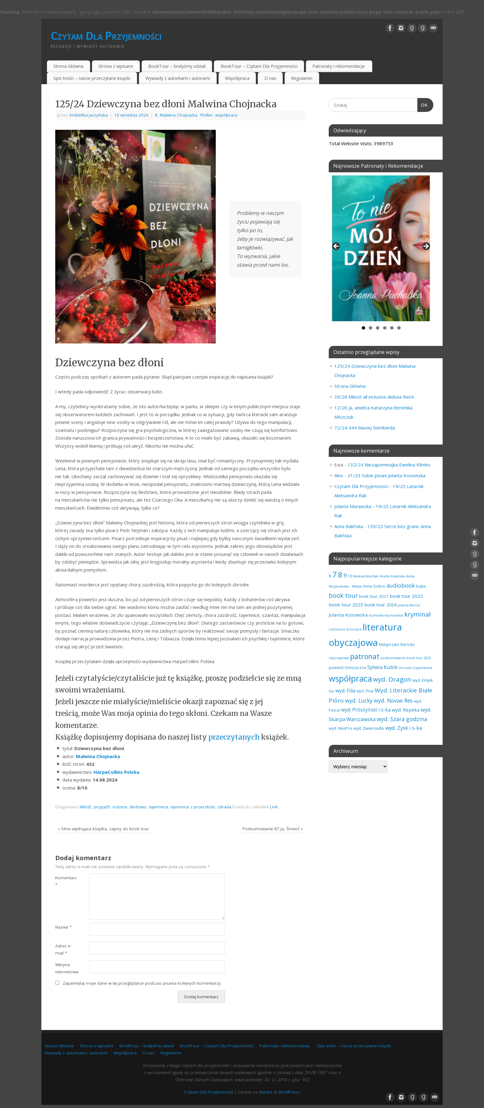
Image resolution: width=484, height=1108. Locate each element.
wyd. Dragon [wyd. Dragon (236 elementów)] (392, 679)
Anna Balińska (348, 526)
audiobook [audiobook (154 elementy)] (400, 585)
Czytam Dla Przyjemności (106, 35)
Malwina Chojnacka (178, 115)
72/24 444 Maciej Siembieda (364, 428)
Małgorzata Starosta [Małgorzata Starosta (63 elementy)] (397, 644)
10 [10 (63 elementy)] (350, 576)
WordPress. (289, 1092)
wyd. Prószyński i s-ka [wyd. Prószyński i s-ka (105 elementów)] (365, 709)
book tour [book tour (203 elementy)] (343, 595)
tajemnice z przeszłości (192, 807)
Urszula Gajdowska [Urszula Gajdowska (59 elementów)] (415, 667)
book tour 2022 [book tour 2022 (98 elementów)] (406, 596)
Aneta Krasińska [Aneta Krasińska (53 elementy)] (392, 576)
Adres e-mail (63, 949)
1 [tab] (363, 328)
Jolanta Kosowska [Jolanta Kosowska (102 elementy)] (348, 615)
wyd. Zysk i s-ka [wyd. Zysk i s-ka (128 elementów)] (403, 727)
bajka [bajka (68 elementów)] (421, 586)
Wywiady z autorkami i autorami (177, 78)
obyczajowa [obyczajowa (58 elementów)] (339, 657)
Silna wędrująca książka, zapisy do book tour (103, 828)
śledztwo (138, 807)
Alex (338, 475)
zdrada (224, 807)
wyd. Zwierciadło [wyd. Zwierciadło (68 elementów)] (368, 728)
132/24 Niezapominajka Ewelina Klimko (389, 465)
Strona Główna (68, 66)
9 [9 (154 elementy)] (345, 575)
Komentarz (63, 881)
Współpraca (237, 78)
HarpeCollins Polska (116, 772)
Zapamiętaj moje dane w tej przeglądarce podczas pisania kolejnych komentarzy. (142, 983)
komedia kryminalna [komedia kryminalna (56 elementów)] (386, 615)
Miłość (85, 807)
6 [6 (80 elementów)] (330, 576)
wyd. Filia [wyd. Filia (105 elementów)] (345, 690)
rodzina (119, 807)
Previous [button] (336, 246)
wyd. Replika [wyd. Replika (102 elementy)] (405, 710)
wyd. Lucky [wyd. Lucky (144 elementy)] (359, 700)
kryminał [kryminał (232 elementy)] (417, 614)
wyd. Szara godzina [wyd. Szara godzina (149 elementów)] (402, 719)
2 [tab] (370, 328)
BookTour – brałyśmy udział (177, 66)
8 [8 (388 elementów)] (340, 574)
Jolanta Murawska (352, 506)
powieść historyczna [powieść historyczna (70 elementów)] (347, 667)
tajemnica (158, 807)
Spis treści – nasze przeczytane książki (91, 78)
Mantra (266, 1092)
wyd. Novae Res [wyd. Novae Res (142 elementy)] (393, 700)
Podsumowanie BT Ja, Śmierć (273, 828)
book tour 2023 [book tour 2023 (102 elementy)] (346, 604)
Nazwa (63, 927)
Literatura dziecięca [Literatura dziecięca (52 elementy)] (345, 629)
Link (274, 807)
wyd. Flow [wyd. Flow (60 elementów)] (365, 690)
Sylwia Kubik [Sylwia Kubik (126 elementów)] (382, 667)
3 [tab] (377, 328)
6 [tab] (399, 328)
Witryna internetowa (63, 968)
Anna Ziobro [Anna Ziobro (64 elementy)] (374, 586)
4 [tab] (384, 328)
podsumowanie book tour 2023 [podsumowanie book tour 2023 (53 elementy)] (406, 657)
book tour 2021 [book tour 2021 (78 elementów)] (374, 596)
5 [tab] (392, 328)
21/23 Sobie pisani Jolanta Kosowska (386, 475)
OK (422, 104)
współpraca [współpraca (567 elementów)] (350, 678)
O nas (270, 78)
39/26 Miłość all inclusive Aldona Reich (374, 397)
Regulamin (301, 78)
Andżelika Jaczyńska (88, 115)
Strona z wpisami (115, 66)
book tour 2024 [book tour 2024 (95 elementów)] (380, 604)
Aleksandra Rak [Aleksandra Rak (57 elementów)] (365, 576)
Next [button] (425, 246)
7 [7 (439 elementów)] (334, 574)
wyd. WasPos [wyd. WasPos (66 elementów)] (340, 728)
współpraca (226, 115)
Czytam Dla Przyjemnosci (361, 486)
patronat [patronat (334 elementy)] (364, 656)
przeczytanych (234, 737)
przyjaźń (102, 807)
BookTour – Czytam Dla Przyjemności (259, 66)
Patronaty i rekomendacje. (338, 66)
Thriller (206, 115)
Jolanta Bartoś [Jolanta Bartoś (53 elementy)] (409, 605)
